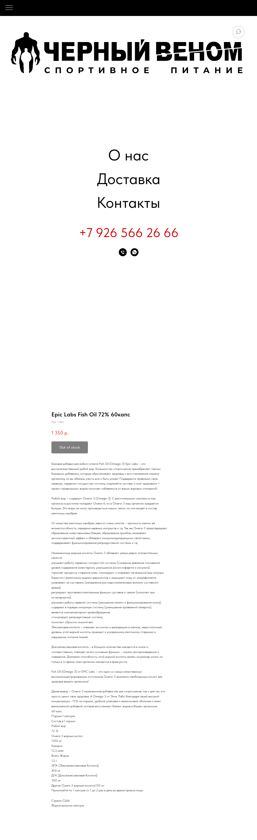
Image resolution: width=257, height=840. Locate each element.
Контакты (128, 202)
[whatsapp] (134, 252)
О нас (128, 155)
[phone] (123, 252)
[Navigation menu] (9, 8)
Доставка (128, 178)
